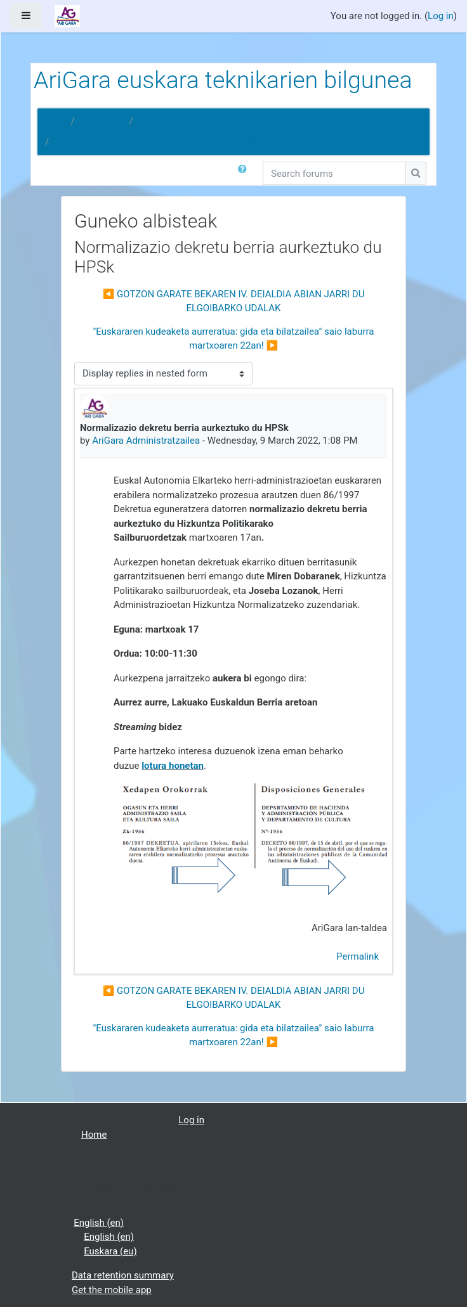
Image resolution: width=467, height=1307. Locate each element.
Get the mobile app (112, 1290)
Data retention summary (123, 1275)
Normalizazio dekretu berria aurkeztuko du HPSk (156, 142)
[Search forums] (334, 173)
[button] (245, 173)
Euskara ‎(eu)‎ (110, 1251)
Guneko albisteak (174, 121)
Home (52, 121)
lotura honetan (172, 765)
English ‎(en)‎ (99, 1222)
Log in (441, 16)
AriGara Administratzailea (146, 440)
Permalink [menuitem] (357, 956)
